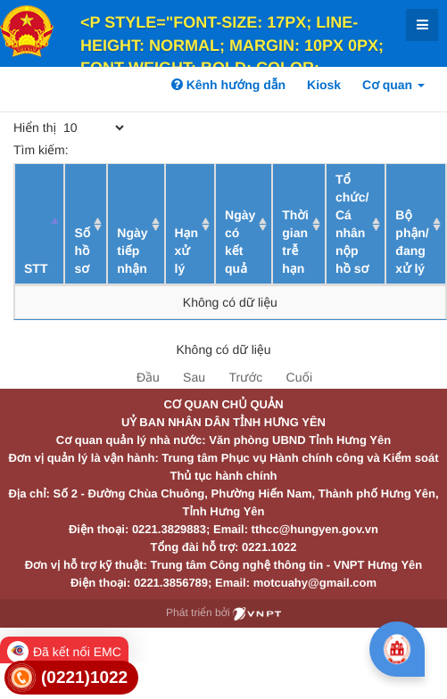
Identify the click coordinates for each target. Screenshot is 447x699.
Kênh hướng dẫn (228, 85)
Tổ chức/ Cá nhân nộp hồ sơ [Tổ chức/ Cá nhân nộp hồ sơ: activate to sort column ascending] (351, 223)
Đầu (148, 377)
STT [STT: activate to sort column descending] (35, 268)
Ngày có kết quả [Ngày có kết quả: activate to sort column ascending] (240, 241)
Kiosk (324, 85)
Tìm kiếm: (144, 150)
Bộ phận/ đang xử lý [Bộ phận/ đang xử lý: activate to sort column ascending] (411, 241)
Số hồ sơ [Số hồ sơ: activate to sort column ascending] (82, 250)
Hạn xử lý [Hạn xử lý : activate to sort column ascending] (187, 250)
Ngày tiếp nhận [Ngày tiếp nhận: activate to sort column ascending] (132, 250)
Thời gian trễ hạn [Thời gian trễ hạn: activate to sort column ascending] (295, 241)
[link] (71, 678)
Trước (245, 377)
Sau (194, 377)
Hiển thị (70, 127)
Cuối (299, 377)
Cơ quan (393, 85)
